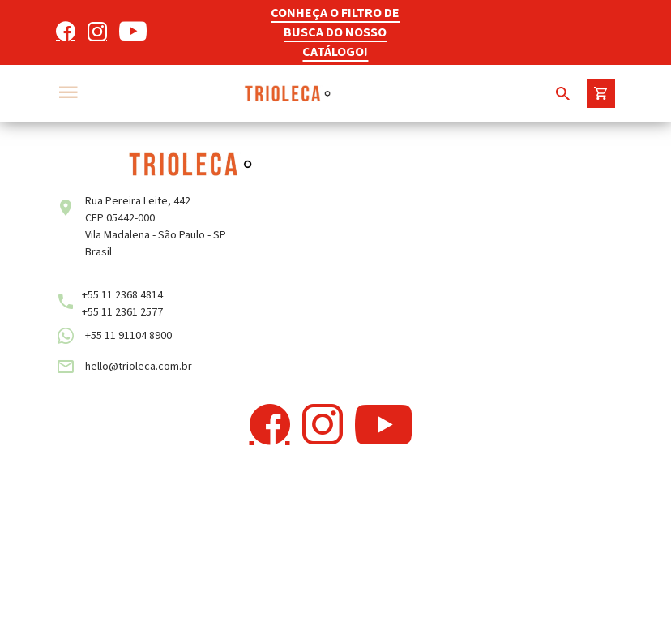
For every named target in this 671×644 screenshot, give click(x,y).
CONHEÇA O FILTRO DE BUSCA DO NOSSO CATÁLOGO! (335, 32)
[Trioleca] (287, 93)
